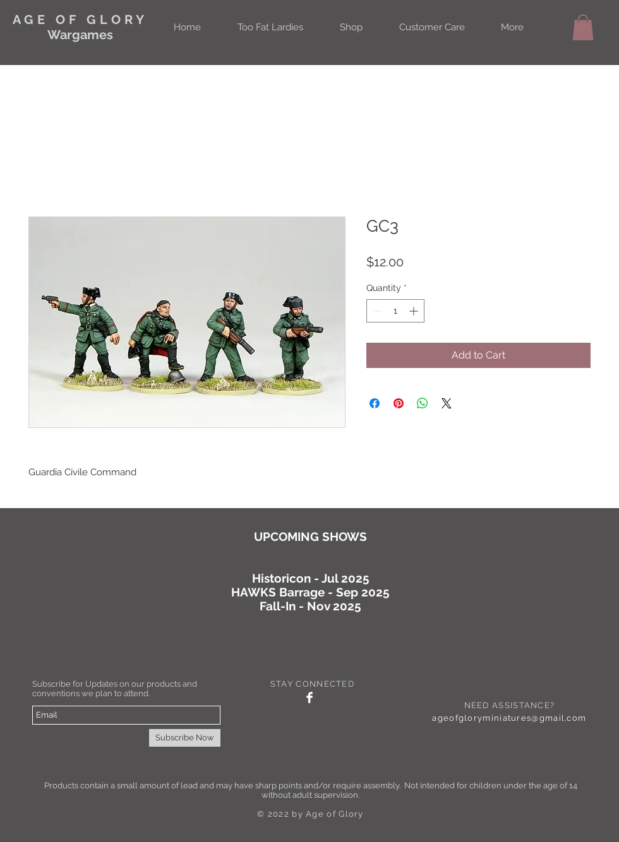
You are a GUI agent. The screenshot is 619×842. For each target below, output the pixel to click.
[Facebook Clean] (309, 697)
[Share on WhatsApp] (422, 403)
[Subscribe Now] (184, 738)
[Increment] (415, 311)
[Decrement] (376, 311)
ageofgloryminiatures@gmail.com (509, 718)
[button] (583, 27)
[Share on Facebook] (374, 403)
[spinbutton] (395, 311)
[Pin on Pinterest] (398, 403)
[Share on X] (446, 403)
